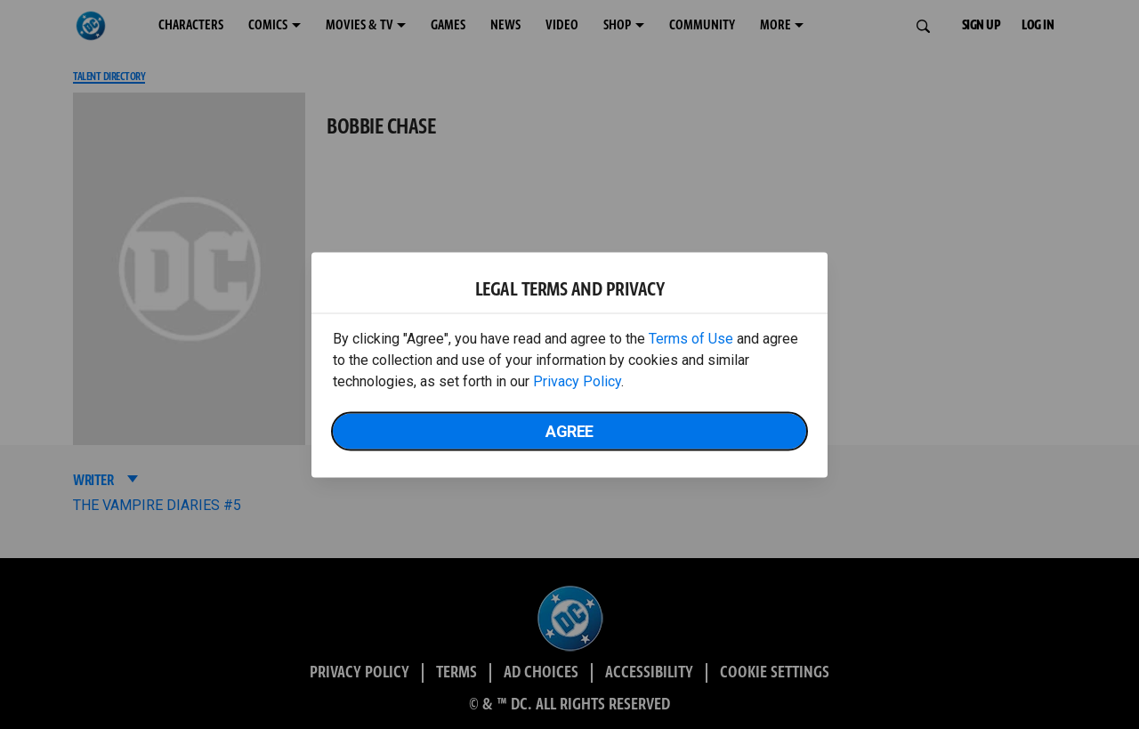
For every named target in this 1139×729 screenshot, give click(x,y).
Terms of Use (691, 337)
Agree (569, 430)
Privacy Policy (577, 380)
